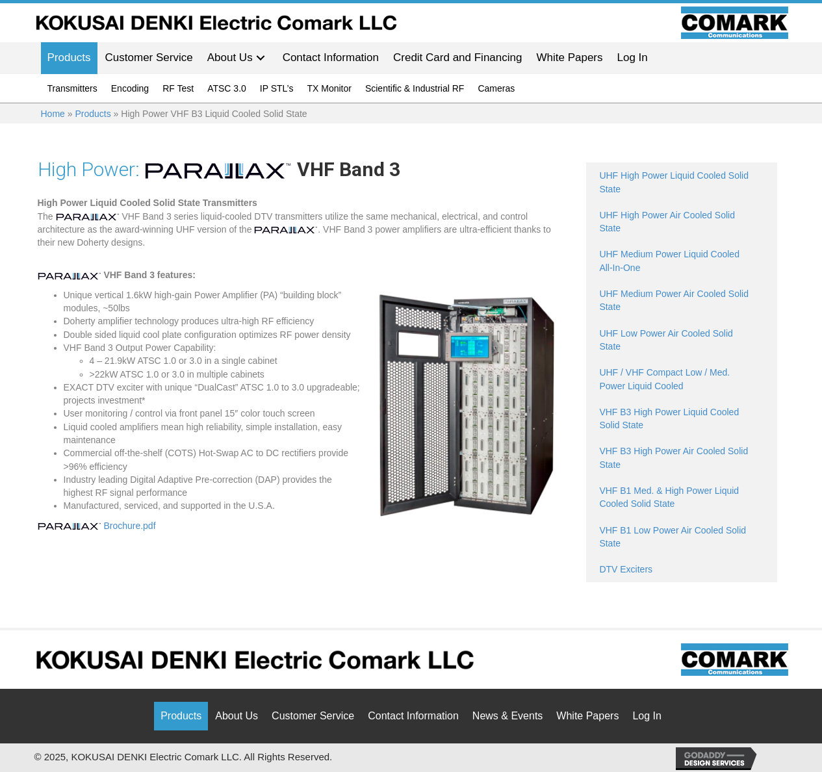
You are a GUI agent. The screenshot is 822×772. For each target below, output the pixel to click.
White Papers (587, 715)
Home (53, 114)
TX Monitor (329, 88)
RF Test (178, 88)
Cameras (496, 88)
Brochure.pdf (97, 526)
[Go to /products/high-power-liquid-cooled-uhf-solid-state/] (681, 261)
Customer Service (313, 715)
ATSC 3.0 (226, 88)
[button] (260, 58)
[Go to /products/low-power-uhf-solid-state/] (681, 340)
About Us (236, 715)
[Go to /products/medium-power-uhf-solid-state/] (681, 300)
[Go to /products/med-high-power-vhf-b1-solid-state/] (681, 497)
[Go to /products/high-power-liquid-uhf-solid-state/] (681, 182)
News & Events (507, 715)
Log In (646, 715)
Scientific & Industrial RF (415, 88)
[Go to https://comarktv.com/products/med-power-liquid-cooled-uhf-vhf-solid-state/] (681, 379)
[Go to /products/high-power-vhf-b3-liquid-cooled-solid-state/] (681, 418)
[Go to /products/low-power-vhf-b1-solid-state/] (681, 537)
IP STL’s (277, 88)
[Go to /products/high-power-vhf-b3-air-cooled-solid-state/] (681, 457)
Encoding (130, 88)
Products (92, 114)
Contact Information (413, 715)
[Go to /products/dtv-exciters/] (681, 569)
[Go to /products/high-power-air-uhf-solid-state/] (681, 222)
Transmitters (72, 88)
